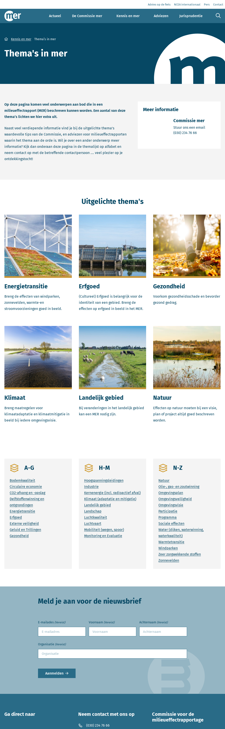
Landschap (93, 511)
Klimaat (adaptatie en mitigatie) (110, 499)
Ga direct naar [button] (19, 714)
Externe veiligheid (24, 523)
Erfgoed (16, 517)
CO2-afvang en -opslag (27, 493)
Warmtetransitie (171, 542)
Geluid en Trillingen (25, 530)
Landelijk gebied (97, 505)
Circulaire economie (26, 487)
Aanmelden (54, 673)
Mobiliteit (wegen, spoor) (104, 530)
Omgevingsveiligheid (175, 499)
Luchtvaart (92, 523)
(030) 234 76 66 (189, 132)
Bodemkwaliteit (22, 480)
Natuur (163, 480)
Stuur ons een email (189, 127)
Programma (167, 517)
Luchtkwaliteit (95, 517)
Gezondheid (19, 536)
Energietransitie (22, 511)
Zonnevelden (168, 560)
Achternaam (153, 622)
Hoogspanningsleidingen (103, 480)
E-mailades (51, 622)
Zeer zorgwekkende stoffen (179, 554)
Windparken (168, 548)
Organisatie (52, 644)
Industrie (91, 487)
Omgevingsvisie (170, 505)
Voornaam (101, 622)
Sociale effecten (171, 523)
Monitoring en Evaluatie (103, 536)
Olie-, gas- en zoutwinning (178, 487)
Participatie (167, 511)
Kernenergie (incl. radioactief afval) (112, 493)
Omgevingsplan (170, 493)
